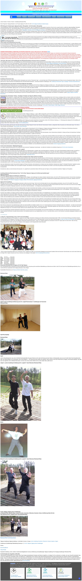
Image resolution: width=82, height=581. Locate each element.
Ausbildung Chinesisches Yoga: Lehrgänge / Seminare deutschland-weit (65, 81)
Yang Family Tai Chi (31, 154)
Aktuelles (19, 16)
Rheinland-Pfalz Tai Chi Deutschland (8, 537)
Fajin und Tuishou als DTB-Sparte (67, 219)
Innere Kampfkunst (4, 547)
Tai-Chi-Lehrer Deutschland (67, 147)
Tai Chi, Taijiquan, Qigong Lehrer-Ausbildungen (33, 543)
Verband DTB (68, 16)
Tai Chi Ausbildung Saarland (4, 214)
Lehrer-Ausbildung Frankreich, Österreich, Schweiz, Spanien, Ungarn (44, 541)
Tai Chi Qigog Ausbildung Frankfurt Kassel (40, 23)
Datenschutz (12, 563)
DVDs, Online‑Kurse (46, 16)
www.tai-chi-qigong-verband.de (59, 143)
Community (38, 16)
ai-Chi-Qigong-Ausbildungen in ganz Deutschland (56, 63)
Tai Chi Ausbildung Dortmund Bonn (43, 252)
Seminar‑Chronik (60, 16)
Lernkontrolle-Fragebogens (19, 160)
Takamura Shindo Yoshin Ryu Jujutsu (20, 269)
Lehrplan (54, 16)
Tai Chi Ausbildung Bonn (23, 122)
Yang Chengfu (3, 549)
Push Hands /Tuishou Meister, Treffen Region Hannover (54, 105)
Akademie (24, 16)
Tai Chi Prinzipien (26, 560)
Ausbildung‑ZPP (31, 16)
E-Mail (48, 51)
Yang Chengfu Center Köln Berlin (20, 126)
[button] (41, 12)
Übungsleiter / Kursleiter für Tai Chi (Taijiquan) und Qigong (33, 29)
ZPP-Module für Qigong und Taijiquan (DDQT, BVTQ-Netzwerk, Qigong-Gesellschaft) (25, 179)
